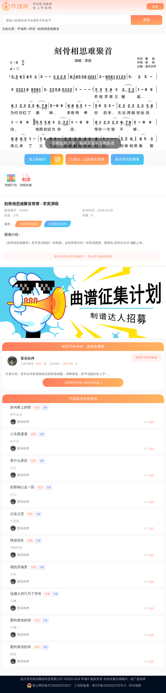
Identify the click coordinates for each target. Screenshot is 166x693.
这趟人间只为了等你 (25, 593)
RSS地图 (135, 685)
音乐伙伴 (27, 358)
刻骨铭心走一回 (22, 487)
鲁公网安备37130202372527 (51, 685)
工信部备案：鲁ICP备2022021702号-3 (100, 685)
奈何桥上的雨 (20, 407)
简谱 (32, 29)
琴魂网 (21, 29)
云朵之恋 (17, 514)
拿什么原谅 (18, 460)
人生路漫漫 (18, 434)
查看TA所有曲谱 (147, 357)
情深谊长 (17, 540)
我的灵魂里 (18, 567)
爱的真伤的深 (20, 620)
